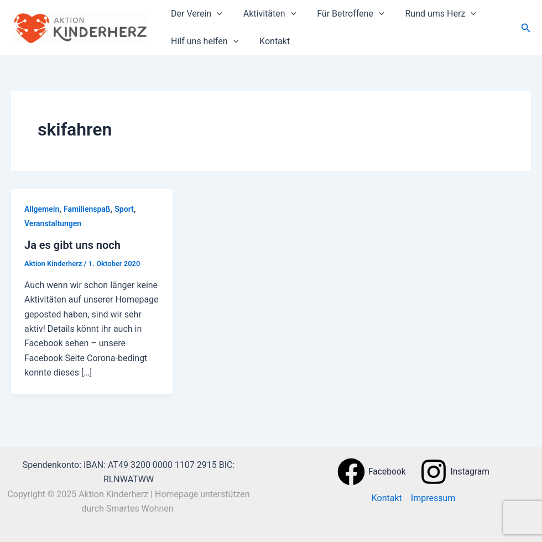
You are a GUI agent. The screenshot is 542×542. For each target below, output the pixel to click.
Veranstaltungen (52, 223)
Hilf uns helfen (203, 41)
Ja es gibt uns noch (72, 245)
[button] (526, 28)
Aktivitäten (264, 14)
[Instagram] (455, 472)
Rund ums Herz (428, 14)
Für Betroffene (342, 14)
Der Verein (195, 14)
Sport (123, 209)
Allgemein (41, 209)
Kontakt (269, 41)
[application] (215, 14)
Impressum (433, 498)
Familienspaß (87, 209)
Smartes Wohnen (141, 508)
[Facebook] (371, 472)
